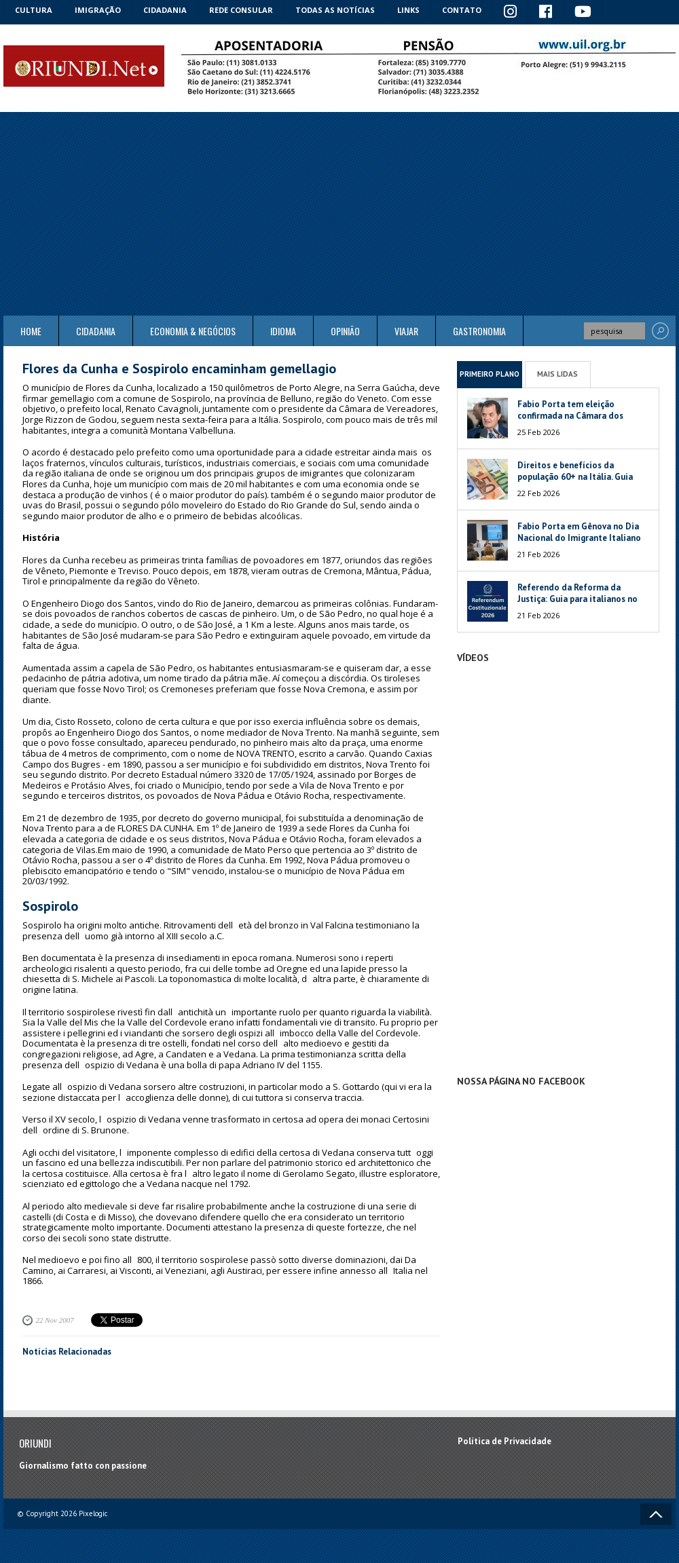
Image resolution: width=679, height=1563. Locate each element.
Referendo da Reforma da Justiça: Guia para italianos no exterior (577, 599)
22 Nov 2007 (55, 1320)
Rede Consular (241, 10)
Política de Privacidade (504, 1441)
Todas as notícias (335, 10)
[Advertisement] (339, 214)
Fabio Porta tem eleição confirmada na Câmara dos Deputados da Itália (570, 415)
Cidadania (165, 10)
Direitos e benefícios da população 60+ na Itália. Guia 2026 (575, 476)
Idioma (283, 331)
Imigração (98, 10)
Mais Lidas (557, 374)
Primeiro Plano (489, 374)
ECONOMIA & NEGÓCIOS (193, 331)
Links (408, 10)
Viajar (406, 331)
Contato (461, 10)
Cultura (33, 10)
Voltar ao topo (656, 1514)
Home (30, 331)
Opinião (345, 331)
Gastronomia (479, 331)
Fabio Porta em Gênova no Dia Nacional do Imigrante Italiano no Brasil (579, 538)
